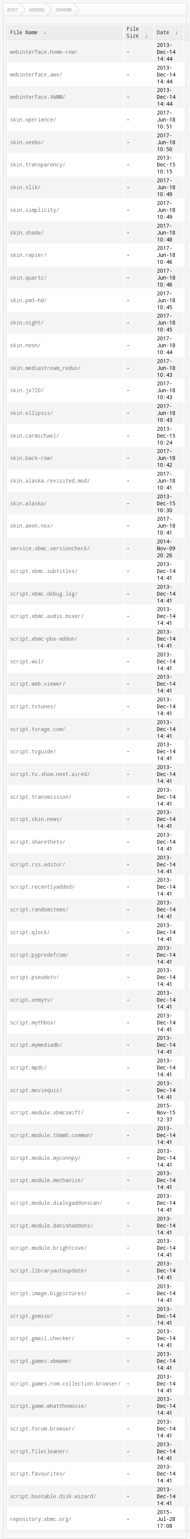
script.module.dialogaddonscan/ (56, 1202)
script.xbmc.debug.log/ (44, 593)
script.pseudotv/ (34, 977)
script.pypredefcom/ (39, 954)
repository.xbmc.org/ (41, 1519)
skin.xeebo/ (27, 142)
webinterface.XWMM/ (37, 96)
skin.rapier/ (28, 255)
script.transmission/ (41, 796)
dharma (64, 10)
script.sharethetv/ (37, 841)
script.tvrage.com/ (37, 729)
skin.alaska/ (28, 503)
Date (163, 32)
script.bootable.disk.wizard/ (53, 1496)
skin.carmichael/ (34, 435)
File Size (133, 32)
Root (12, 10)
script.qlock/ (30, 932)
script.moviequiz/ (36, 1090)
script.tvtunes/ (33, 706)
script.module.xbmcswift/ (47, 1112)
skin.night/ (27, 322)
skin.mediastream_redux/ (45, 368)
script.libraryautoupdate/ (48, 1270)
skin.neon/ (25, 345)
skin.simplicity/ (34, 210)
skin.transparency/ (37, 164)
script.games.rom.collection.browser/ (65, 1383)
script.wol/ (27, 661)
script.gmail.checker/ (42, 1338)
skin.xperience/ (33, 119)
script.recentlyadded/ (42, 886)
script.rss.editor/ (37, 864)
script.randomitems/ (39, 909)
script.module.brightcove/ (48, 1247)
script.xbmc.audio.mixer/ (47, 616)
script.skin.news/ (36, 819)
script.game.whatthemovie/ (48, 1405)
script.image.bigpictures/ (48, 1293)
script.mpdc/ (28, 1067)
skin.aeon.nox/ (31, 525)
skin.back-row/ (31, 458)
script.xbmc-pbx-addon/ (44, 638)
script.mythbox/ (33, 1022)
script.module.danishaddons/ (51, 1225)
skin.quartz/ (28, 277)
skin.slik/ (25, 187)
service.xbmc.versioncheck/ (50, 548)
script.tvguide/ (33, 751)
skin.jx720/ (27, 390)
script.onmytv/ (31, 999)
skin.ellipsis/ (31, 413)
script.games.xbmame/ (41, 1360)
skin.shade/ (27, 232)
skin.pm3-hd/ (28, 300)
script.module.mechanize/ (47, 1180)
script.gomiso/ (31, 1315)
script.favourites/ (37, 1473)
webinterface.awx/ (36, 74)
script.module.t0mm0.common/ (51, 1135)
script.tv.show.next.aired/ (50, 774)
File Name (24, 32)
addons (37, 10)
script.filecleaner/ (39, 1451)
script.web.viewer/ (37, 683)
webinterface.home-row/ (44, 51)
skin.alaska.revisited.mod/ (50, 480)
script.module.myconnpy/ (45, 1157)
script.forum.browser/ (42, 1428)
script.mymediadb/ (36, 1044)
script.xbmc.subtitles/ (44, 571)
